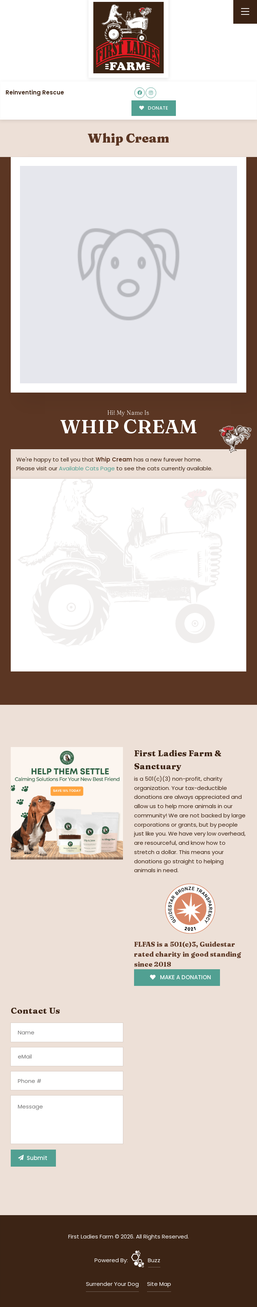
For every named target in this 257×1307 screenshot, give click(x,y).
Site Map (159, 1283)
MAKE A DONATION (180, 977)
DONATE (153, 108)
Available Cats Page (87, 468)
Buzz (154, 1260)
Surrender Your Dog (112, 1283)
